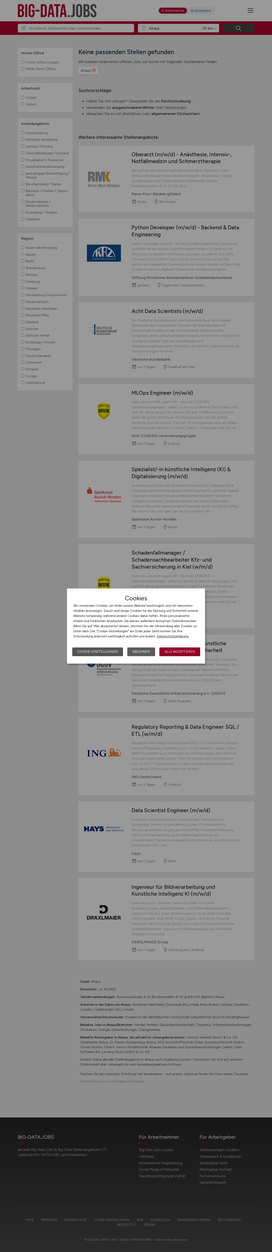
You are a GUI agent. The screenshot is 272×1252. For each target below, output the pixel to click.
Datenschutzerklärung (172, 636)
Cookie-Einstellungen (98, 652)
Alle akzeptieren (180, 652)
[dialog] (136, 626)
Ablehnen (141, 652)
